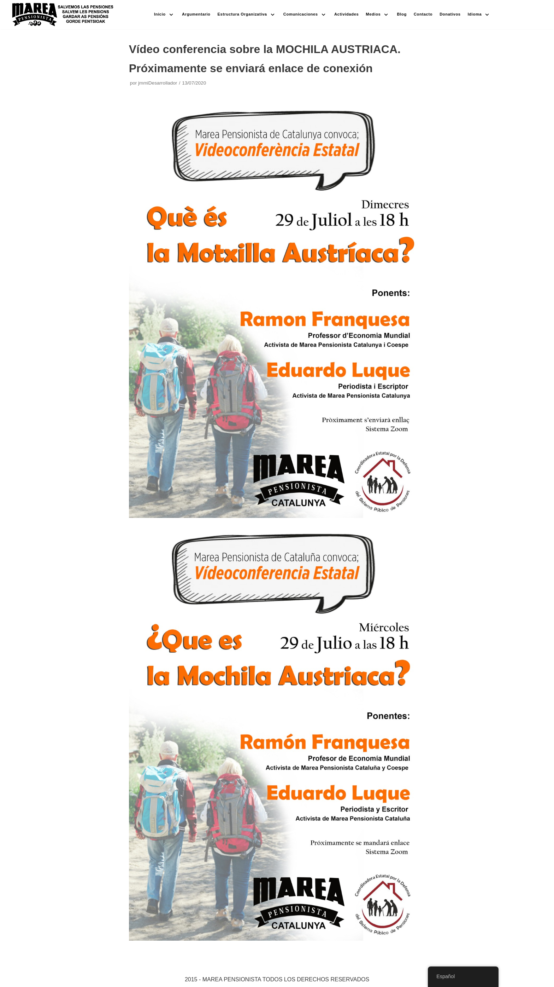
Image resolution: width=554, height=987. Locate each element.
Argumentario (196, 14)
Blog (402, 14)
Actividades (346, 14)
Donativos (450, 14)
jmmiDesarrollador (157, 83)
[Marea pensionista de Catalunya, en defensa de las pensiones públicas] (63, 15)
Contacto (423, 14)
